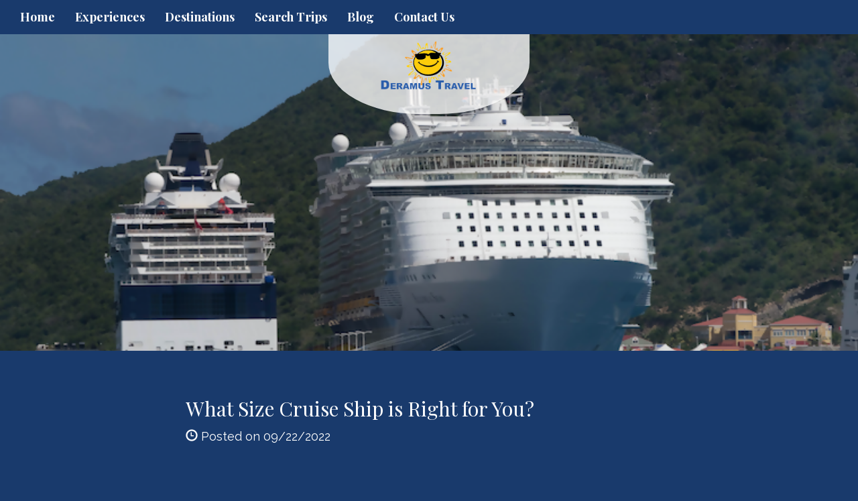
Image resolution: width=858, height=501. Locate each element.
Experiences (110, 17)
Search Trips (291, 17)
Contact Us (424, 17)
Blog (360, 17)
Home (37, 17)
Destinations (200, 17)
